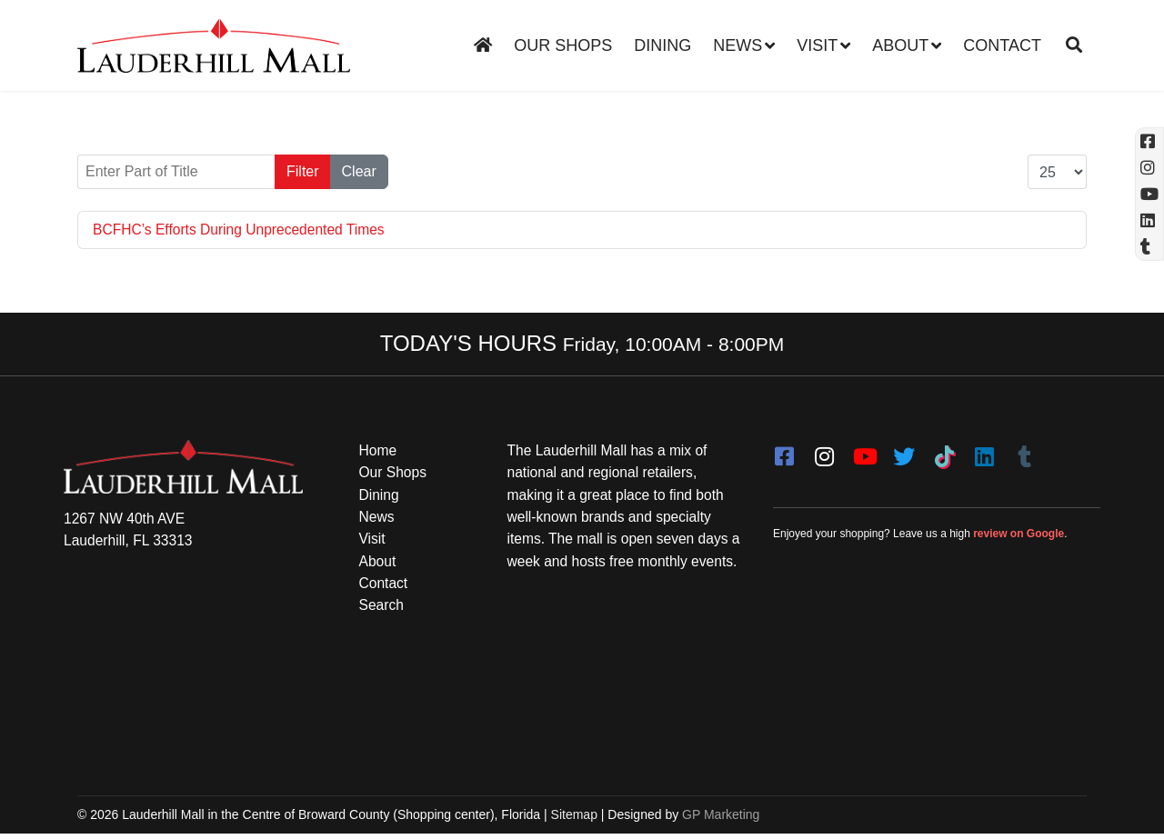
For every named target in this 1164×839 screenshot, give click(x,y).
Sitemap (574, 819)
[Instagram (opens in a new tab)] (1149, 168)
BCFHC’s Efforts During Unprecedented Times (242, 229)
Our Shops (563, 45)
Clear (359, 171)
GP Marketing (720, 819)
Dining (662, 45)
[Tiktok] (944, 452)
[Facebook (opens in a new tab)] (1149, 141)
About (900, 45)
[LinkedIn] (984, 452)
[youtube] (864, 452)
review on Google (1018, 535)
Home (378, 451)
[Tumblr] (1024, 452)
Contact (1002, 45)
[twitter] (904, 452)
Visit (817, 45)
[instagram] (824, 452)
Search (382, 609)
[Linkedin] (1149, 220)
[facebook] (784, 452)
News (737, 45)
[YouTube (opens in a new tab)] (1149, 194)
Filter (302, 171)
